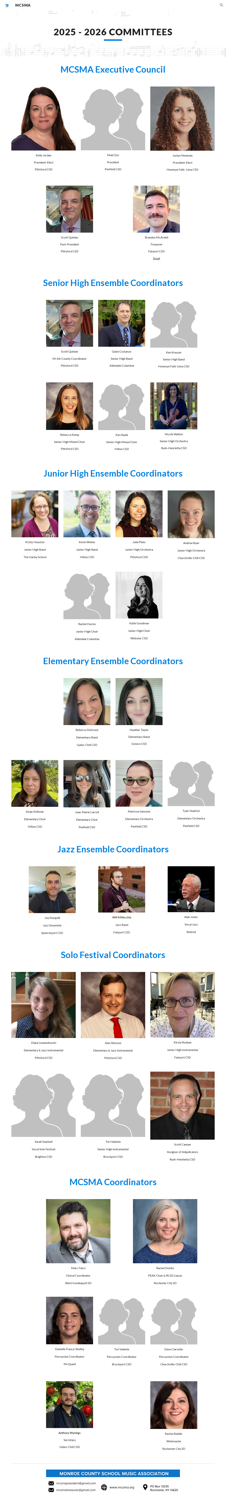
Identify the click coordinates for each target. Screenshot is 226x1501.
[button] (221, 5)
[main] (113, 33)
